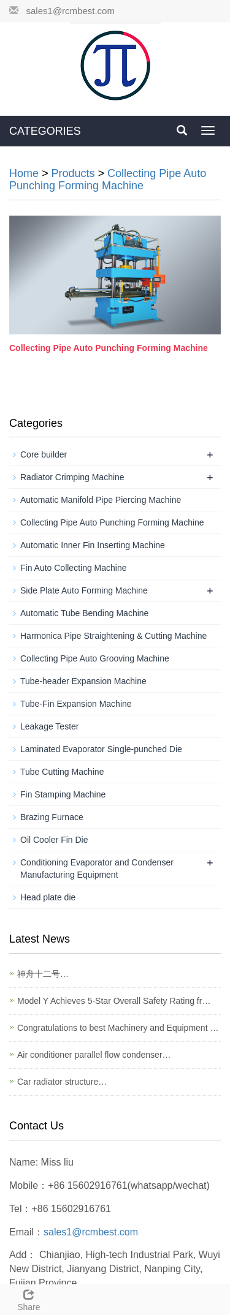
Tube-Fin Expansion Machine (76, 704)
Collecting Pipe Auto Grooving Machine (94, 658)
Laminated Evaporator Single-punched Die (101, 749)
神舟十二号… (43, 974)
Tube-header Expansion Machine (83, 681)
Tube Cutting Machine (62, 772)
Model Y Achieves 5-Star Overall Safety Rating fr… (113, 1001)
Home (24, 173)
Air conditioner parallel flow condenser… (94, 1055)
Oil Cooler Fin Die (54, 840)
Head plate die (47, 897)
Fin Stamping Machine (62, 794)
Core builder (43, 454)
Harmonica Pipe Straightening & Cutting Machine (113, 636)
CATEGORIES (45, 131)
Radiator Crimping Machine (72, 477)
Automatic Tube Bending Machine (84, 613)
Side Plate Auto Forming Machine (84, 590)
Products (73, 173)
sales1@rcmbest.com (70, 11)
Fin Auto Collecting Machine (73, 568)
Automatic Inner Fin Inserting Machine (92, 545)
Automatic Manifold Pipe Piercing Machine (100, 500)
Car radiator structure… (62, 1082)
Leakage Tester (49, 726)
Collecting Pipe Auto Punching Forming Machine (107, 179)
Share (29, 1298)
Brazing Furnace (51, 817)
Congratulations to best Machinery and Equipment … (117, 1028)
